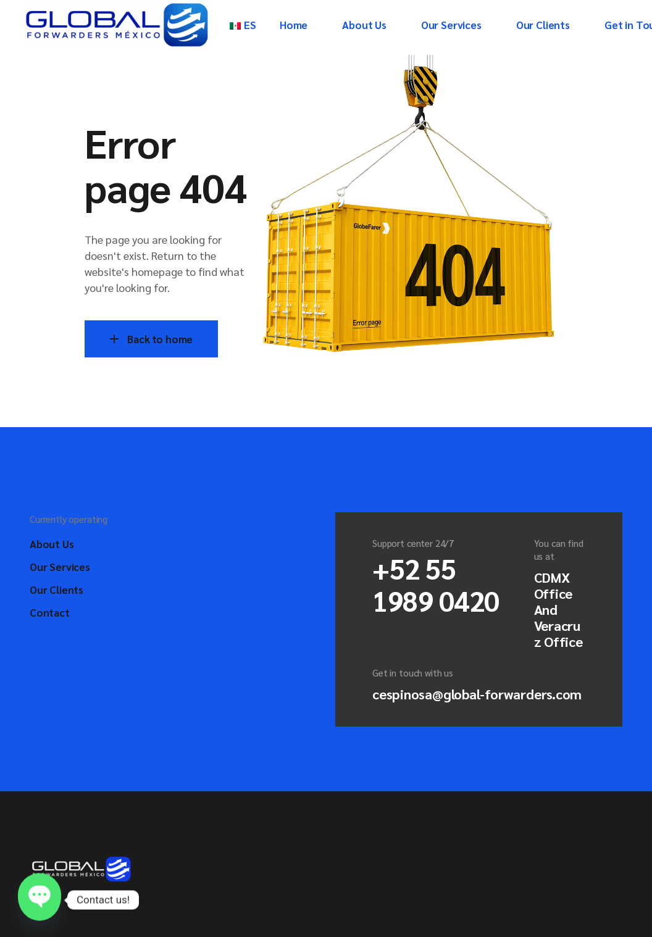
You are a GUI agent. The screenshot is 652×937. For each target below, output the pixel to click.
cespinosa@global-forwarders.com (477, 693)
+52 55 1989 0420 (435, 584)
